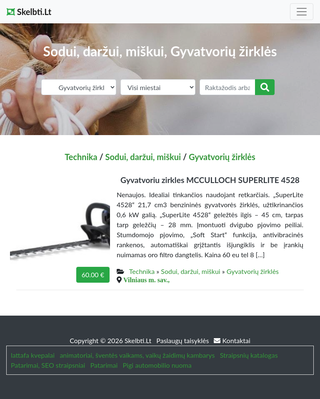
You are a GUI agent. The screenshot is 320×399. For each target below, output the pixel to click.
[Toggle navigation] (301, 11)
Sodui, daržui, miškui (143, 157)
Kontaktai (232, 340)
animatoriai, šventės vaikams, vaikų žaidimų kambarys (137, 355)
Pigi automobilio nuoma (157, 365)
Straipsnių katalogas (249, 355)
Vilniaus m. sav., (146, 279)
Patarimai (104, 365)
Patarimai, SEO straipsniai (48, 365)
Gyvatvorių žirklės (222, 157)
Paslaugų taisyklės (183, 340)
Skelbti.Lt (29, 12)
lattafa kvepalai (33, 355)
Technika (81, 157)
